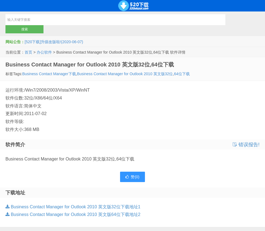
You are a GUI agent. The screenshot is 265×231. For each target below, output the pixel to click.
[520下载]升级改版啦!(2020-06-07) (54, 42)
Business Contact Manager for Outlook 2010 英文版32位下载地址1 (72, 206)
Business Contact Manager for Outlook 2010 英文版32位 (125, 74)
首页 (28, 52)
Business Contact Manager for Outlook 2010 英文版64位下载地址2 (72, 214)
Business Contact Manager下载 (49, 74)
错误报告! (246, 144)
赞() (132, 177)
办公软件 (44, 52)
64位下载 (182, 74)
